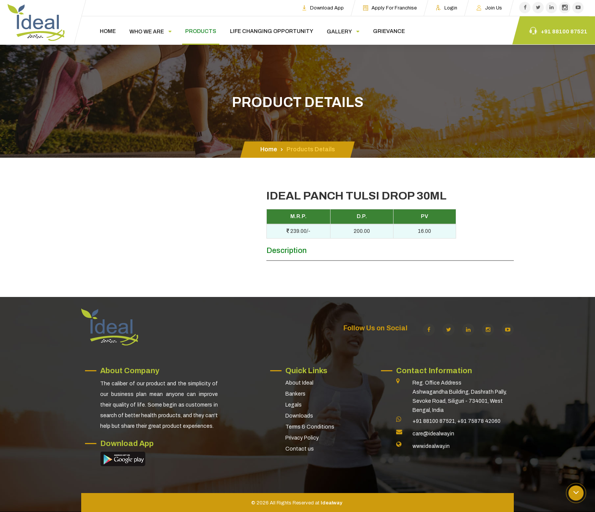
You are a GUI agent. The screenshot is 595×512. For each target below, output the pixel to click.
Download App (322, 8)
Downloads (299, 416)
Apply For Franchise (390, 8)
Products (200, 31)
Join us (489, 8)
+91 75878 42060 (479, 421)
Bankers (295, 394)
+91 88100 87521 (433, 421)
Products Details (310, 149)
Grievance (389, 31)
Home (108, 31)
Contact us (299, 449)
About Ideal (299, 383)
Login (446, 8)
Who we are (146, 32)
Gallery (339, 32)
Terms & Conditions (309, 427)
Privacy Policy (302, 438)
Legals (293, 405)
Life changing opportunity (271, 31)
